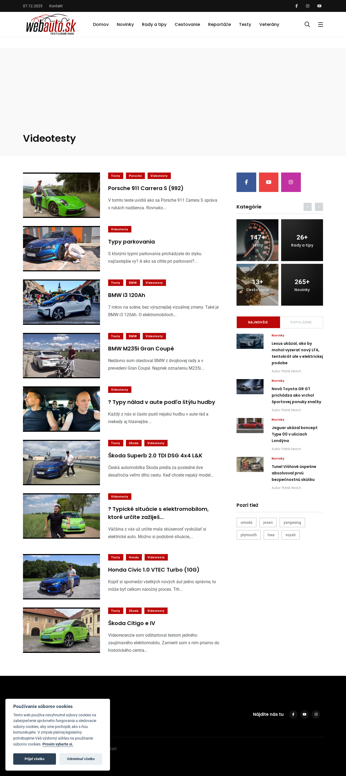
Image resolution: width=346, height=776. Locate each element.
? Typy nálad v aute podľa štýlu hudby (161, 402)
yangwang (292, 522)
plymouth (249, 535)
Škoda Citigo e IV (131, 623)
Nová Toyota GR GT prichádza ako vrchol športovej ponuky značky (296, 395)
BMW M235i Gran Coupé (141, 349)
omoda (246, 522)
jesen (268, 522)
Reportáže (219, 24)
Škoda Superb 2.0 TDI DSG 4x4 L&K (155, 456)
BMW (133, 283)
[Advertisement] (173, 91)
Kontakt (56, 6)
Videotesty (159, 176)
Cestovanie (187, 24)
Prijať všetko (34, 759)
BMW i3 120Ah (126, 295)
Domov (101, 24)
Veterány (269, 24)
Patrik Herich (291, 371)
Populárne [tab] (301, 322)
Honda (134, 557)
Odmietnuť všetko (81, 759)
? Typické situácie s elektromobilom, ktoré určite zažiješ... (158, 513)
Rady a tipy (154, 24)
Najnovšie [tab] (258, 322)
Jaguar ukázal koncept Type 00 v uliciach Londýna (295, 434)
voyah (290, 535)
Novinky (125, 24)
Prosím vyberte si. (57, 744)
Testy (245, 24)
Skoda (134, 443)
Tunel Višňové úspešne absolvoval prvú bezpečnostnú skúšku (294, 473)
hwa (271, 535)
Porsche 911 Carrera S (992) (146, 188)
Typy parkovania (131, 242)
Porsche (135, 176)
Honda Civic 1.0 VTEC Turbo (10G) (153, 570)
